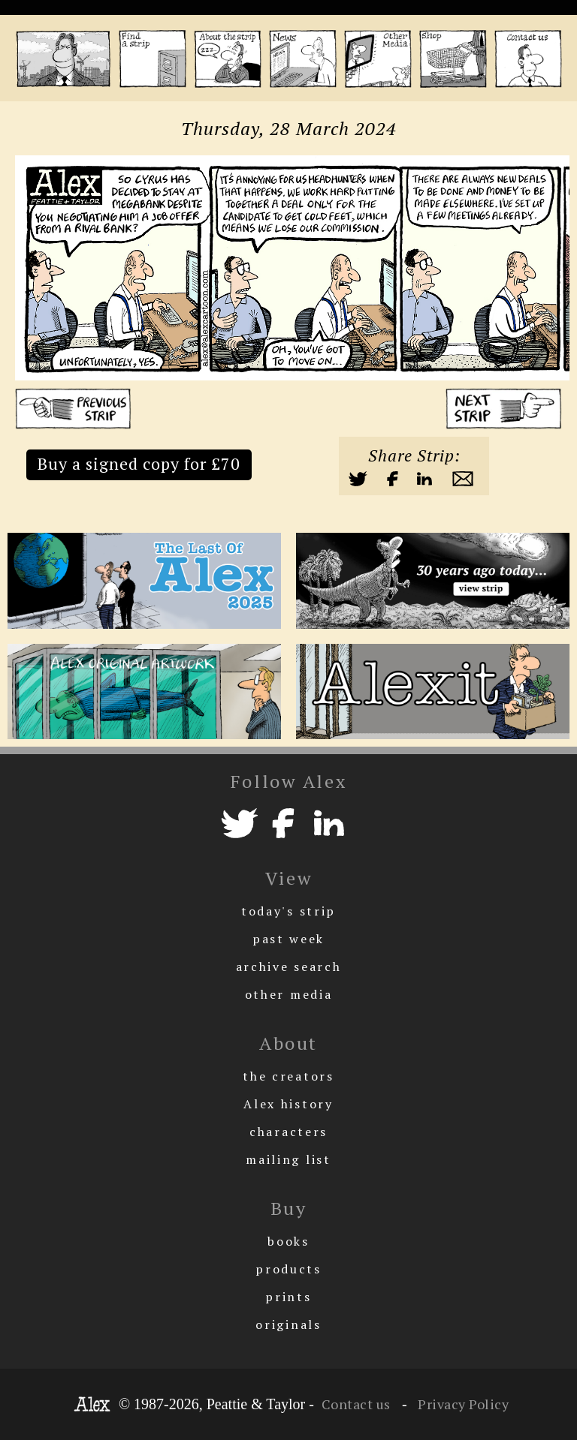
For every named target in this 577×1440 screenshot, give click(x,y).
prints (288, 1296)
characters (288, 1131)
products (288, 1269)
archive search (289, 966)
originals (288, 1324)
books (288, 1241)
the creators (288, 1076)
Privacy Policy (462, 1404)
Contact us (356, 1404)
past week (288, 938)
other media (289, 994)
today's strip (288, 911)
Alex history (288, 1104)
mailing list (288, 1159)
